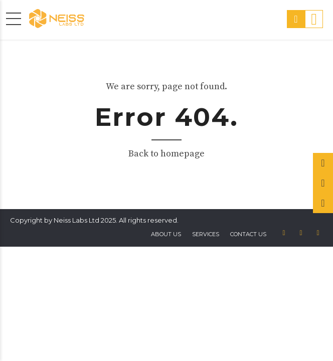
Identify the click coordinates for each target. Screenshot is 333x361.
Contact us (248, 234)
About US (166, 234)
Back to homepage (166, 153)
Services (205, 234)
